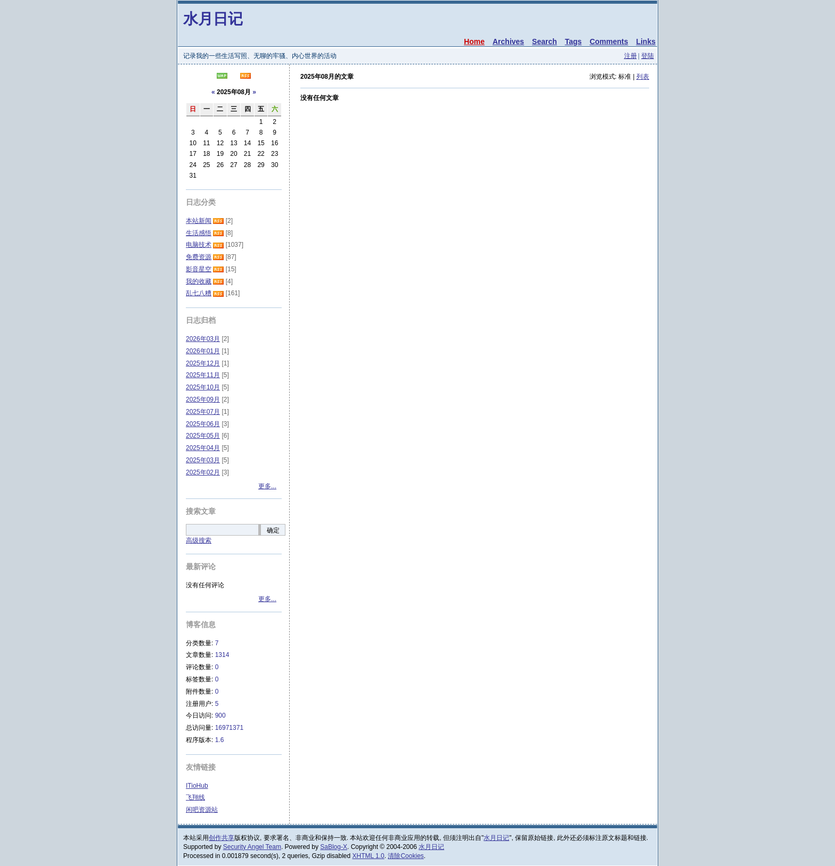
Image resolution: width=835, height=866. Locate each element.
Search (544, 41)
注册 (630, 56)
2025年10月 (203, 387)
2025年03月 (203, 460)
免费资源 (198, 257)
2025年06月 (203, 424)
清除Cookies (405, 856)
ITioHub (197, 785)
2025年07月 (203, 411)
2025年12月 (203, 363)
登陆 (647, 56)
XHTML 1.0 (368, 856)
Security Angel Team (252, 847)
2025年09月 (203, 399)
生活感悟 (198, 233)
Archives (508, 41)
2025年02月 (203, 472)
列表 (642, 76)
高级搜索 (198, 540)
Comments (609, 41)
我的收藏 (198, 281)
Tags (573, 41)
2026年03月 (203, 339)
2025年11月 (203, 375)
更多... (267, 486)
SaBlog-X (333, 847)
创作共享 (221, 838)
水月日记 (213, 19)
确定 (273, 530)
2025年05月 (203, 435)
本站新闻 (198, 220)
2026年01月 (203, 351)
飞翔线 (195, 797)
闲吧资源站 (202, 809)
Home (474, 41)
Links (646, 41)
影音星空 (198, 269)
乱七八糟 (198, 293)
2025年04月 (203, 448)
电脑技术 (198, 244)
